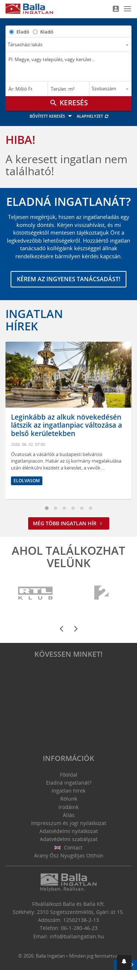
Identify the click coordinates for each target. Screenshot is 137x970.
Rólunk (68, 798)
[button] (124, 962)
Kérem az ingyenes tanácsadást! (68, 279)
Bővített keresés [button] (52, 116)
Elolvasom (27, 481)
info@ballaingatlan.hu (77, 936)
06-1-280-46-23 (79, 927)
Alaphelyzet (93, 116)
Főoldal (68, 774)
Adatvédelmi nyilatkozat (68, 831)
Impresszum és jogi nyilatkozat (68, 823)
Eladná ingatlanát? (68, 782)
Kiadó (46, 31)
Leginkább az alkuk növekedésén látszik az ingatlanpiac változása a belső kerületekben (66, 425)
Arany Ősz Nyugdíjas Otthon (68, 855)
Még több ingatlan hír (68, 523)
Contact (68, 847)
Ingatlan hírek (34, 319)
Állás (69, 815)
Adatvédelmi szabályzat (69, 839)
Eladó (22, 31)
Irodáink (68, 807)
